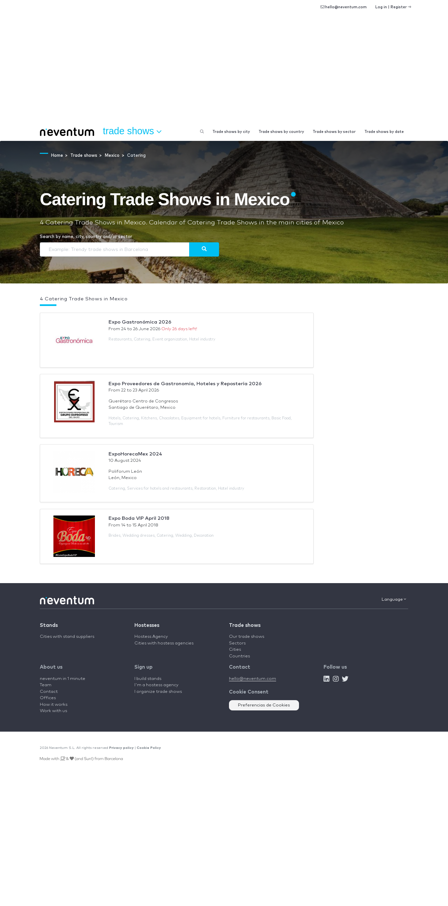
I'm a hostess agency (156, 685)
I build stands (147, 679)
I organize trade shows (158, 692)
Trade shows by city (231, 132)
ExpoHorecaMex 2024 (135, 454)
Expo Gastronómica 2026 (140, 322)
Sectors (237, 643)
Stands (49, 625)
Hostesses (146, 625)
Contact (49, 692)
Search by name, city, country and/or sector (86, 237)
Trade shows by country (281, 132)
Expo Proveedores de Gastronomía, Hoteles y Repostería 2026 (185, 383)
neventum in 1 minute (62, 679)
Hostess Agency (151, 636)
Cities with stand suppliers (67, 636)
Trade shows (245, 625)
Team (45, 685)
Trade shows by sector (334, 132)
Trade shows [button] (132, 131)
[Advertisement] (224, 73)
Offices (48, 698)
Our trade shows (246, 636)
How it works (53, 704)
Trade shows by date (384, 132)
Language (394, 599)
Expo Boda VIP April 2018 (139, 518)
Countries (239, 656)
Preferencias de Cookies (264, 705)
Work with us (53, 711)
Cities (235, 649)
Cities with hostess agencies (163, 643)
